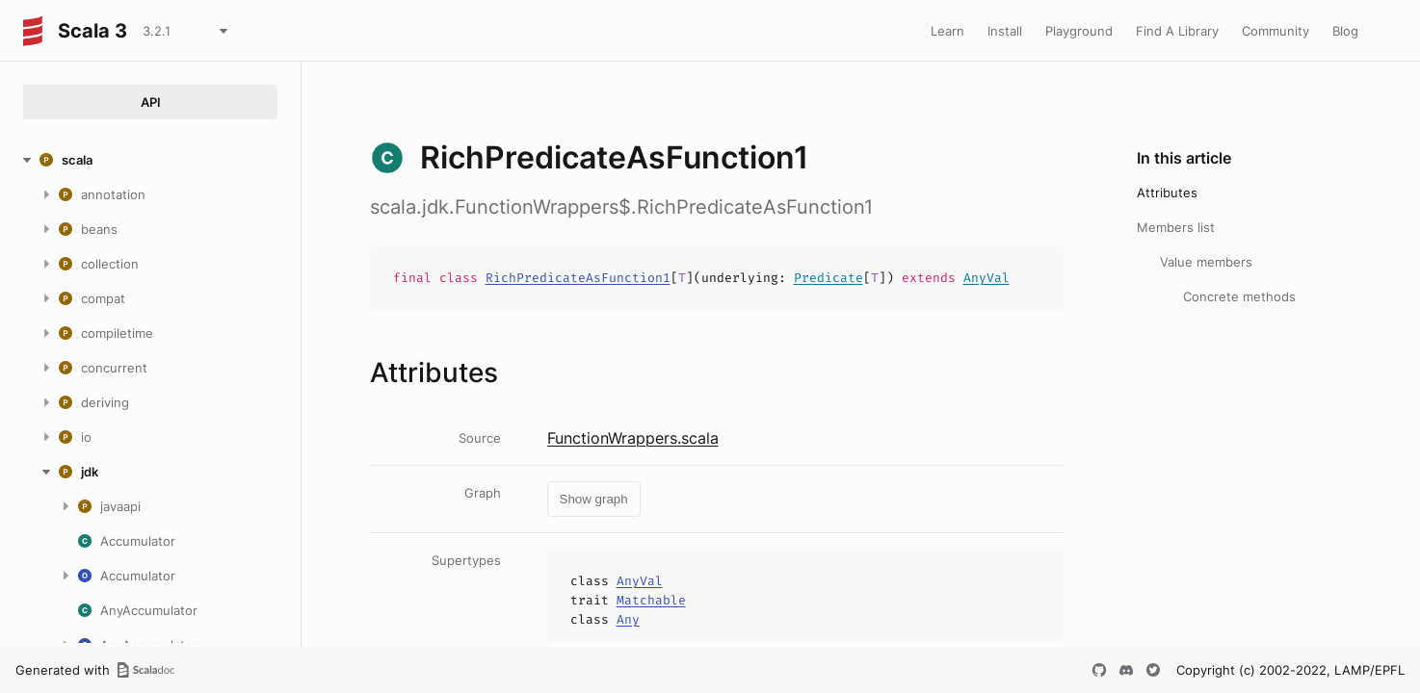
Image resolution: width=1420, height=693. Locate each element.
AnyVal (986, 278)
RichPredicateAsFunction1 (578, 278)
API (151, 102)
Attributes (1167, 192)
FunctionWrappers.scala (633, 438)
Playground (1079, 30)
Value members (1206, 262)
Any (628, 619)
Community (1275, 30)
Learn (947, 30)
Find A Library (1177, 30)
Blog (1345, 30)
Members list (1176, 227)
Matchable (651, 600)
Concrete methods (1239, 296)
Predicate (828, 278)
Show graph (594, 499)
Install (1004, 30)
